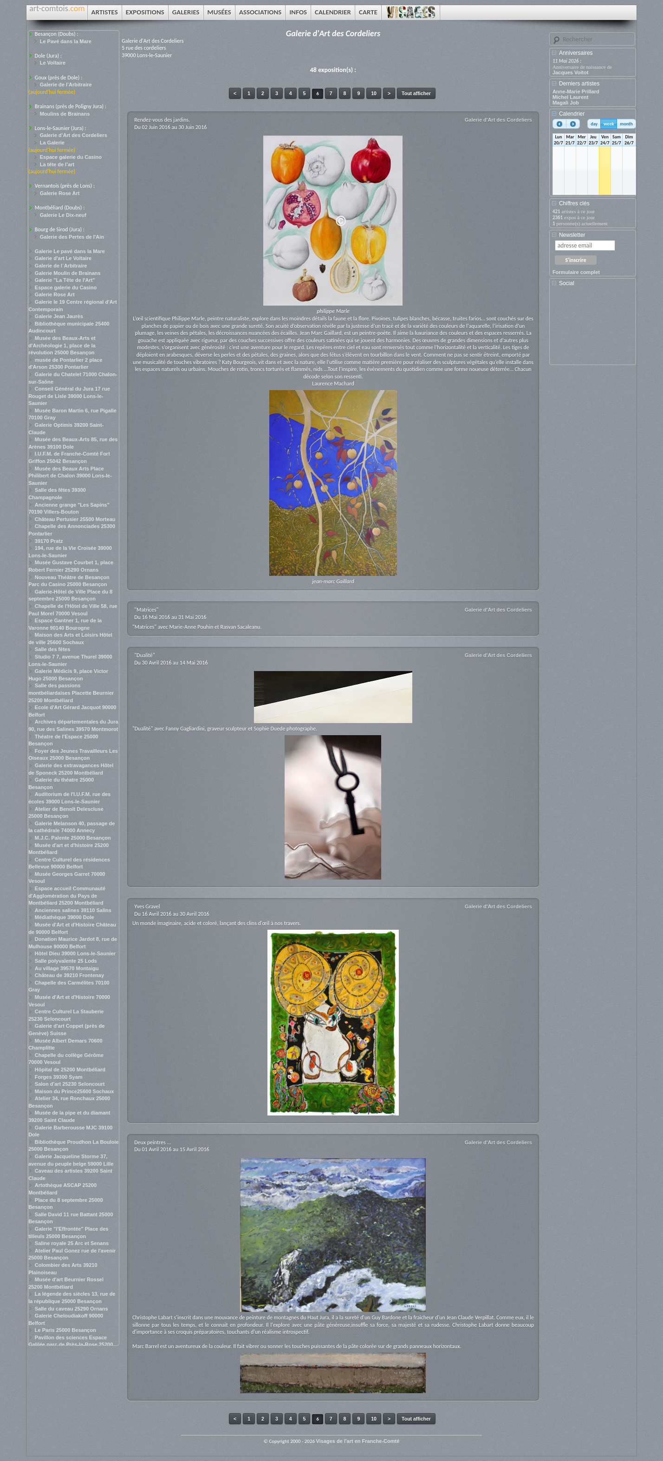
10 (374, 93)
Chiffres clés (574, 203)
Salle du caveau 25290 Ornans (71, 1308)
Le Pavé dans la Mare (65, 41)
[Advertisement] (594, 329)
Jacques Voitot (570, 72)
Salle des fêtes (52, 649)
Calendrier (572, 114)
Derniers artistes (579, 83)
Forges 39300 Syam (59, 1077)
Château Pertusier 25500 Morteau (75, 519)
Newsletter (572, 235)
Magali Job (565, 102)
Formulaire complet (576, 272)
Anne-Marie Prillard (575, 91)
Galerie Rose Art (60, 193)
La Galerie (52, 142)
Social (566, 283)
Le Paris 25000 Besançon (65, 1330)
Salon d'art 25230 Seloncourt (70, 1084)
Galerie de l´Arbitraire (61, 265)
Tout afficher (416, 93)
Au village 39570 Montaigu (67, 968)
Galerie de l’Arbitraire (66, 84)
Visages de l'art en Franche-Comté (358, 1441)
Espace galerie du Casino (71, 157)
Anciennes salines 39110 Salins (73, 910)
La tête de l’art (57, 164)
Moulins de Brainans (65, 114)
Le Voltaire (52, 62)
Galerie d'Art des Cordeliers (73, 135)
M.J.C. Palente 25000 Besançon (73, 838)
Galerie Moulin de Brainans (68, 273)
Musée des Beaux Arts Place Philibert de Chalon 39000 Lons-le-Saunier (70, 476)
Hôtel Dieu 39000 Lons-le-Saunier (75, 953)
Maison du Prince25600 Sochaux (74, 1091)
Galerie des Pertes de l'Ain (72, 237)
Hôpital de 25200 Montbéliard (70, 1069)
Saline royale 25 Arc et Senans (72, 1243)
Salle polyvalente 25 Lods (66, 961)
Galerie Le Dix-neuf (63, 215)
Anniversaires (576, 53)
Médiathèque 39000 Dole (64, 917)
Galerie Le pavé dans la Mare (70, 251)
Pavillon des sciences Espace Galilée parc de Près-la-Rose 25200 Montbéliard (70, 1345)
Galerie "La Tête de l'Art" (65, 280)
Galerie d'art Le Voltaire (63, 258)
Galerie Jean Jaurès (59, 316)
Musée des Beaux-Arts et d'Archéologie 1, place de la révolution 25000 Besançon (62, 345)
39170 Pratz (49, 541)
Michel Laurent (570, 97)
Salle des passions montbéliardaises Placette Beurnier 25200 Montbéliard (71, 693)
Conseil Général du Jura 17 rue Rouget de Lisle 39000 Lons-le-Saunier (69, 396)
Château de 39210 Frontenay (69, 975)
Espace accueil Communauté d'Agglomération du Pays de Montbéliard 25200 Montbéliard (66, 896)
